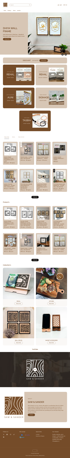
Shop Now (7, 39)
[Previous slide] (62, 54)
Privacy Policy (35, 455)
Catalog (9, 10)
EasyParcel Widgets (40, 436)
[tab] (33, 53)
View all (35, 197)
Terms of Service (29, 455)
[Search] (30, 5)
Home (5, 10)
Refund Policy (41, 455)
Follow (31, 414)
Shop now (18, 303)
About (14, 10)
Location (19, 10)
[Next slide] (66, 54)
